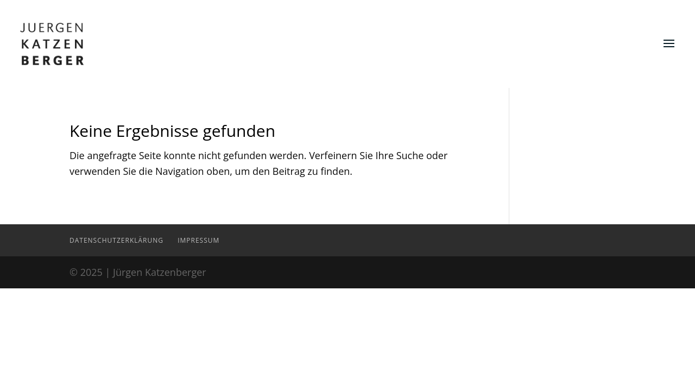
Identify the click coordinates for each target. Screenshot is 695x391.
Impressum (198, 240)
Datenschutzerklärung (116, 240)
